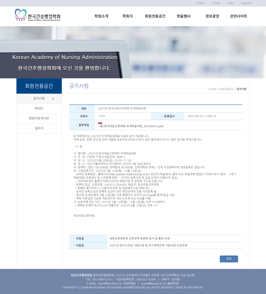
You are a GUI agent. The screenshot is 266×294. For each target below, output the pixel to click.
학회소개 (101, 16)
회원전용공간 (155, 16)
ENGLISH (246, 3)
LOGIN (216, 3)
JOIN (230, 3)
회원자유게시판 (39, 118)
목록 (228, 258)
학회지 (128, 16)
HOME (201, 3)
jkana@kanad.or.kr (154, 283)
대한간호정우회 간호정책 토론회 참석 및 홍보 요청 (140, 238)
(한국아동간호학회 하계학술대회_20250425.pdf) (131, 126)
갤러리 (39, 128)
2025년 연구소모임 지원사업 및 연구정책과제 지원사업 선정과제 (148, 245)
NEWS (39, 108)
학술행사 (184, 16)
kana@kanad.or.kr (110, 283)
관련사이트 (238, 16)
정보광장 (212, 16)
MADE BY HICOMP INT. (189, 287)
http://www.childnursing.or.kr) (130, 174)
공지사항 (39, 98)
